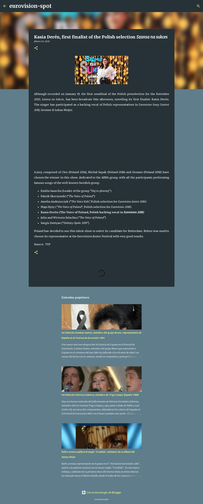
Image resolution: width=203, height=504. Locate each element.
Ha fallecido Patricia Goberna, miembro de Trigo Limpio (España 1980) (100, 395)
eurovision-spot (30, 6)
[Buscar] (56, 6)
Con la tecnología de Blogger (101, 492)
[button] (36, 48)
